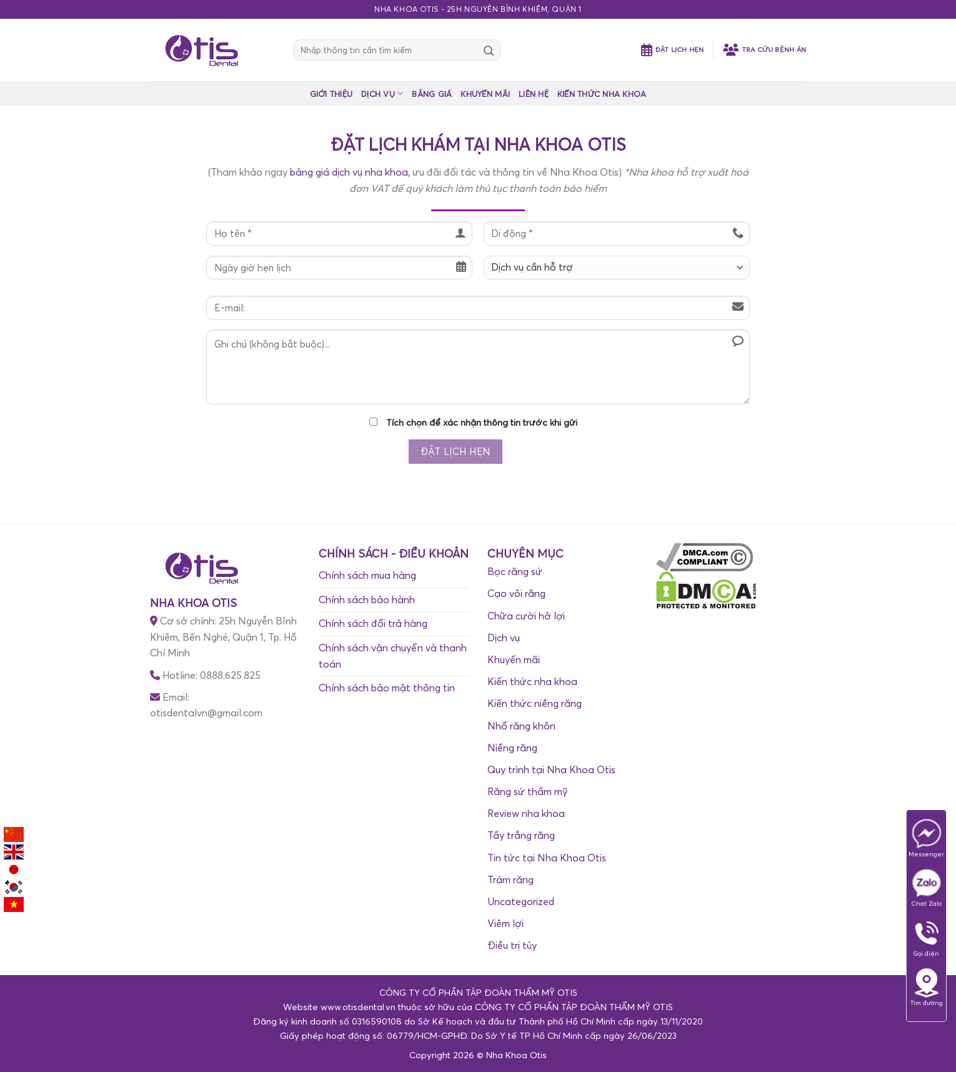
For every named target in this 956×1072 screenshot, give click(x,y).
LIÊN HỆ (534, 94)
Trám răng (510, 879)
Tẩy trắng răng (521, 835)
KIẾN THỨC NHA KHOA (602, 94)
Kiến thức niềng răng (534, 703)
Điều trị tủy (512, 945)
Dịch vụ (503, 637)
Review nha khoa (526, 813)
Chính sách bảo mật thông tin (387, 687)
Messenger (926, 838)
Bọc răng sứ (514, 571)
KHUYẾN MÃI (485, 94)
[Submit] (488, 50)
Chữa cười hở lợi (526, 615)
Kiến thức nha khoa (532, 681)
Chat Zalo (926, 888)
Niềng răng (512, 747)
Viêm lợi (505, 923)
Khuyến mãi (513, 659)
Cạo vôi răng (516, 593)
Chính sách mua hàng (367, 575)
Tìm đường (926, 987)
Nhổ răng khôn (521, 725)
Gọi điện (926, 938)
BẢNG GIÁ (432, 94)
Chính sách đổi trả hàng (373, 623)
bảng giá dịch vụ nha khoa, (350, 172)
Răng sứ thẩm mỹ (527, 791)
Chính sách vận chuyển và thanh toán (393, 655)
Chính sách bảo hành (367, 599)
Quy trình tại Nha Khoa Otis (551, 769)
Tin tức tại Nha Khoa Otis (546, 857)
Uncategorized (520, 901)
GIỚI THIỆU (331, 94)
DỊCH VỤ (382, 93)
